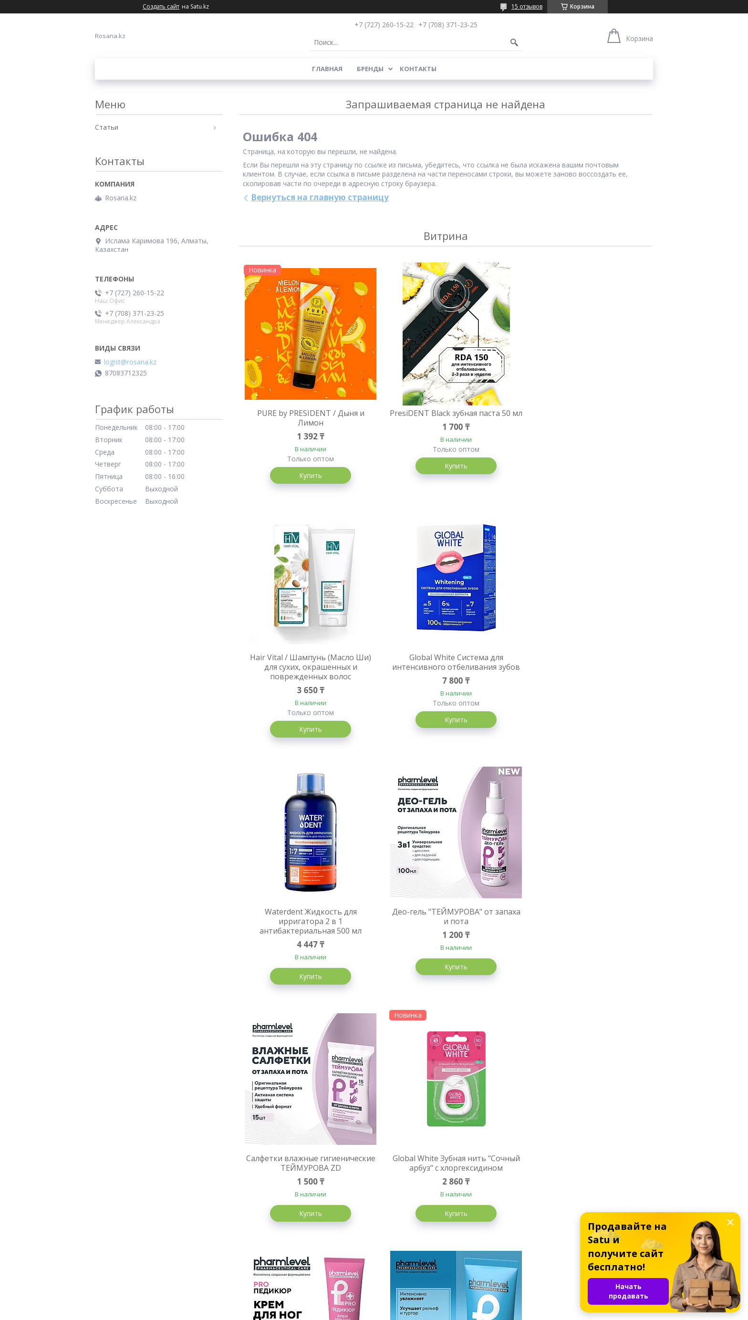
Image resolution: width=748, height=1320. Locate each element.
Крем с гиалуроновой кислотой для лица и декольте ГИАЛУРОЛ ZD (307, 1179)
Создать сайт (161, 6)
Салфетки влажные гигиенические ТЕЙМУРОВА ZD (307, 927)
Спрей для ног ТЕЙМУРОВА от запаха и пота (445, 1175)
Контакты (418, 68)
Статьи (106, 127)
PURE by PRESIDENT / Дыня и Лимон (307, 417)
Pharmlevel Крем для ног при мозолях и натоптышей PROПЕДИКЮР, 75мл (583, 932)
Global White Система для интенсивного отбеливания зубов (307, 677)
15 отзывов (526, 6)
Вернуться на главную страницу (320, 197)
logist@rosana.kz (130, 362)
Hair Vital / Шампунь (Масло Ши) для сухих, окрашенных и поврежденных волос (583, 422)
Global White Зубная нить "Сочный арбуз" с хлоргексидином (445, 932)
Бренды (370, 68)
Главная (327, 68)
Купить (307, 475)
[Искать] (514, 42)
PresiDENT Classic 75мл (584, 1170)
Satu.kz (417, 1302)
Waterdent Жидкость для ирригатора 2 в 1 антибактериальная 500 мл (446, 677)
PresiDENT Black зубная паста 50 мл (445, 417)
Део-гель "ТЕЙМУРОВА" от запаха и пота (583, 672)
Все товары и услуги (442, 1272)
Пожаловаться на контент (390, 1311)
